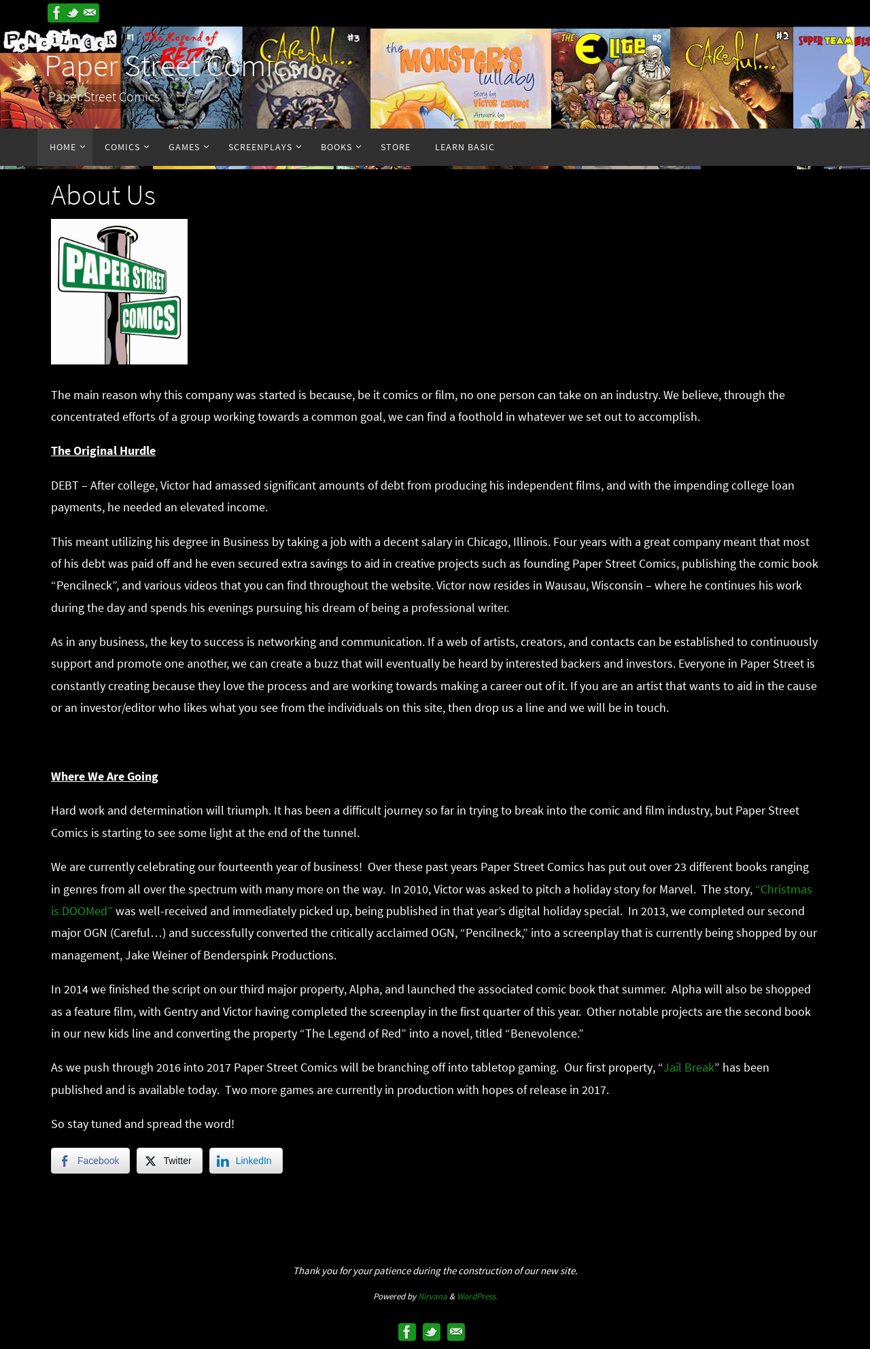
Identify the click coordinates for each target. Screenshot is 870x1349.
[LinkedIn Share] (246, 1161)
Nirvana (432, 1296)
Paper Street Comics (172, 65)
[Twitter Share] (169, 1161)
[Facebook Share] (90, 1161)
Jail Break (688, 1067)
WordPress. (477, 1296)
